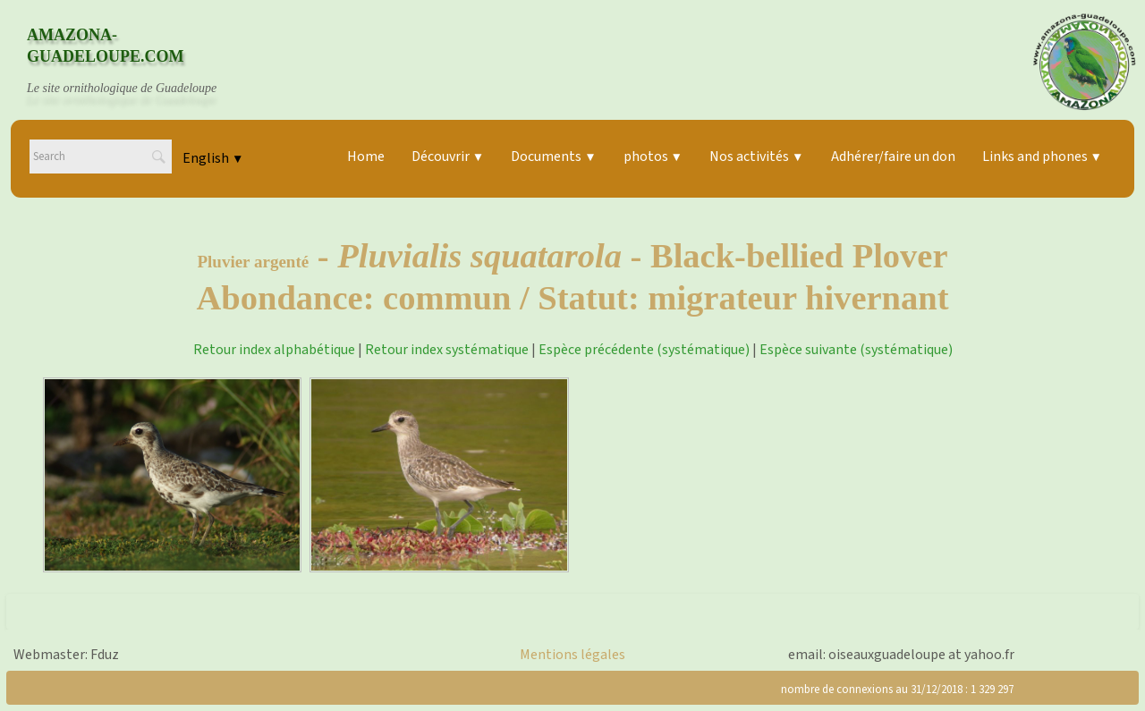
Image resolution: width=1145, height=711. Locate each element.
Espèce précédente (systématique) (644, 350)
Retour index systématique (447, 350)
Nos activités (756, 156)
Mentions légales (572, 654)
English (212, 158)
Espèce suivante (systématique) (856, 350)
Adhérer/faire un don (893, 156)
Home (366, 156)
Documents (553, 156)
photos (653, 156)
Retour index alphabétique (274, 350)
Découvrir (447, 156)
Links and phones (1042, 156)
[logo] (138, 61)
